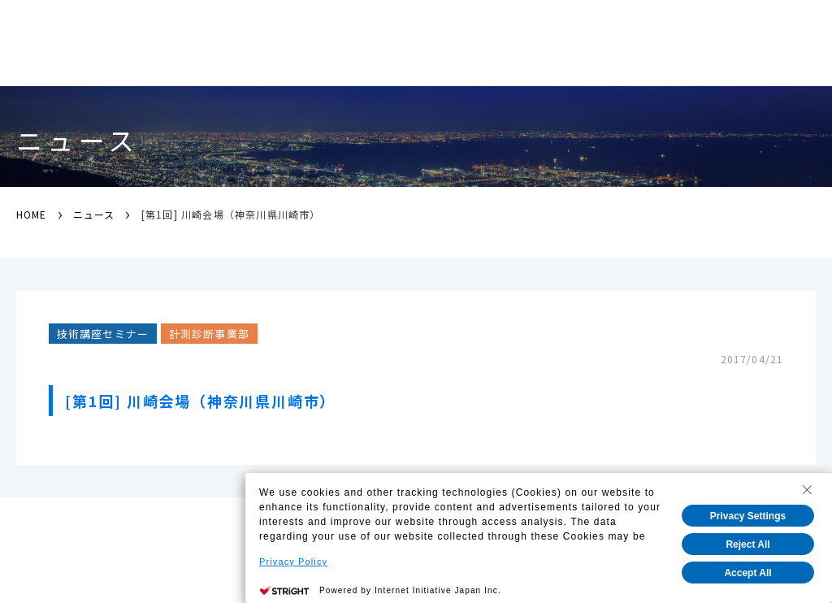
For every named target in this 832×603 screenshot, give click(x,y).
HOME (31, 214)
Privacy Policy (293, 561)
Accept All (747, 573)
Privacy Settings (748, 516)
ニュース (94, 214)
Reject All (747, 544)
